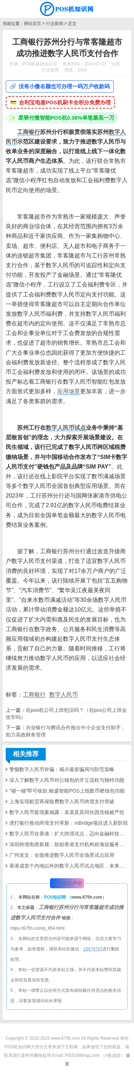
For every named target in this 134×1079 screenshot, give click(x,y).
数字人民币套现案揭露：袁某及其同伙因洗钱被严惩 (66, 812)
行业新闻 (54, 23)
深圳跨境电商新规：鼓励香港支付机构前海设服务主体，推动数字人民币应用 (68, 844)
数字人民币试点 (66, 428)
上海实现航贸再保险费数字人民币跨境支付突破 (61, 801)
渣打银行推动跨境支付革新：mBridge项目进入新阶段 (68, 823)
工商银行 (28, 132)
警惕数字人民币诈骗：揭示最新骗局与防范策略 (61, 769)
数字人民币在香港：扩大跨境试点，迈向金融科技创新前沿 (68, 833)
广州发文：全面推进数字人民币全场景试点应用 (61, 855)
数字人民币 (63, 694)
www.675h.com (86, 897)
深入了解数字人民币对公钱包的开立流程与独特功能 (66, 780)
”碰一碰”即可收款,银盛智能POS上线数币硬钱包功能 (67, 791)
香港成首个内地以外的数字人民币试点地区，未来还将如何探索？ (68, 866)
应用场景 (68, 391)
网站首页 (32, 23)
